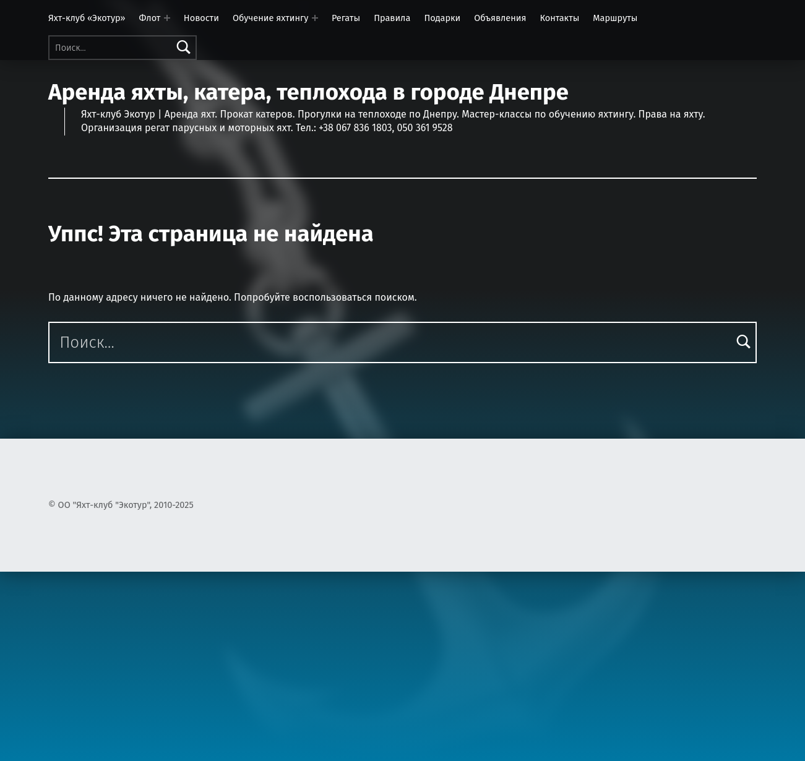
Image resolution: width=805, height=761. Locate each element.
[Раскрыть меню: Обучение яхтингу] (315, 18)
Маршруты (615, 18)
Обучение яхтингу (270, 18)
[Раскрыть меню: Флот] (167, 18)
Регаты (346, 18)
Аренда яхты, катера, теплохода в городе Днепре (308, 92)
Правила (392, 18)
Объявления (500, 18)
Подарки (442, 18)
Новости (201, 18)
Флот (150, 18)
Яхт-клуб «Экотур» (86, 18)
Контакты (559, 18)
